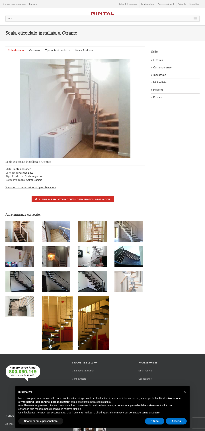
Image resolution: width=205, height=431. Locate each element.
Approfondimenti (166, 4)
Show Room (195, 4)
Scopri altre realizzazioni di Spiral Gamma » (30, 187)
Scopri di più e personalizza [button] (41, 421)
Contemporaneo (22, 169)
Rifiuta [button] (155, 421)
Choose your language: (14, 4)
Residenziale (26, 172)
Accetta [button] (176, 421)
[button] (185, 392)
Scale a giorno (33, 176)
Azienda (182, 4)
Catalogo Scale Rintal (83, 370)
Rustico (157, 97)
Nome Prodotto (84, 50)
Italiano (33, 4)
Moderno (158, 89)
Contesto (34, 50)
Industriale (159, 75)
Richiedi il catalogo (128, 4)
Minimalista (160, 82)
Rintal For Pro (145, 370)
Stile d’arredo (16, 50)
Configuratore (147, 4)
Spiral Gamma (34, 180)
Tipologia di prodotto (57, 50)
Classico (158, 60)
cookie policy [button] (103, 401)
